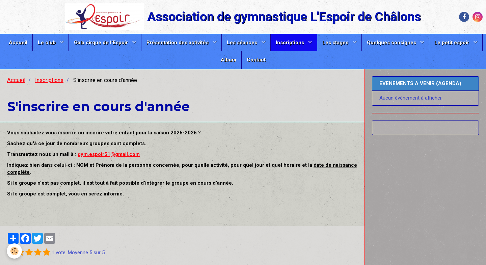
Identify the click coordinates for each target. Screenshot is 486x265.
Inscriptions (290, 42)
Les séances (243, 42)
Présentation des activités (178, 42)
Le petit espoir (452, 42)
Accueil (18, 42)
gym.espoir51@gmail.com (109, 154)
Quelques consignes (392, 42)
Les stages (336, 42)
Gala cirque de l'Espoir (101, 42)
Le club (47, 42)
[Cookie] (14, 251)
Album (228, 60)
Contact (256, 60)
